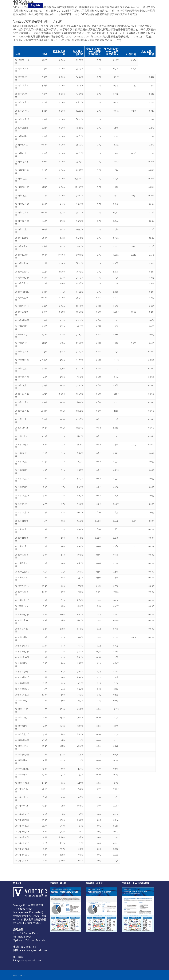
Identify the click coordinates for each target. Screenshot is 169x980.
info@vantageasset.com (27, 960)
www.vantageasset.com (33, 950)
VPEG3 (18, 5)
